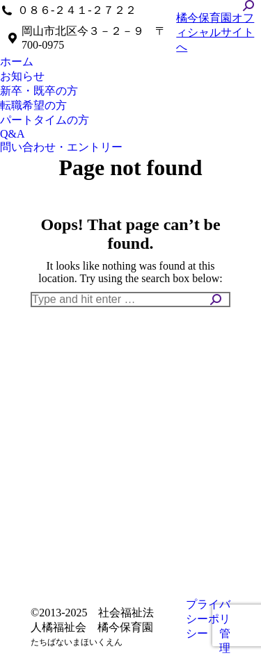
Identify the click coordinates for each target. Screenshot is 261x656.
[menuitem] (16, 62)
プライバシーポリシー (208, 618)
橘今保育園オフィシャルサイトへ (215, 32)
